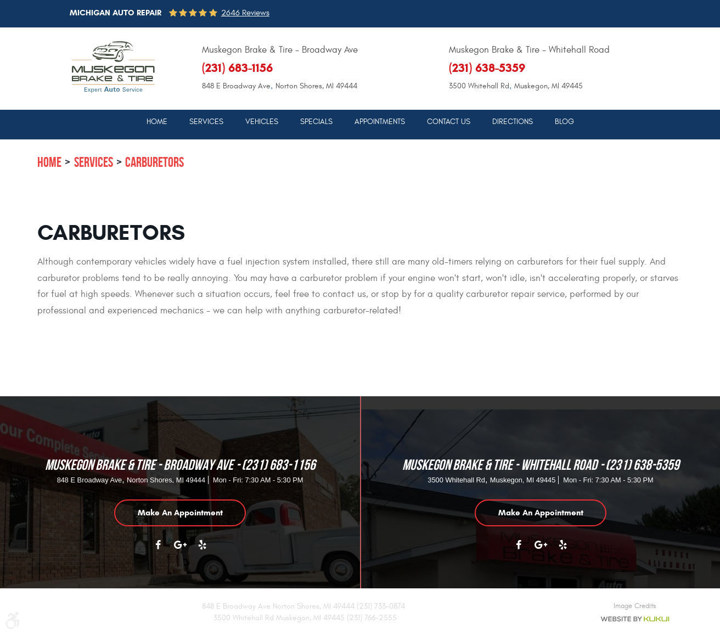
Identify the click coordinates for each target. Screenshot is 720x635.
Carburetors (154, 162)
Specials (316, 121)
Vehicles (261, 121)
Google (180, 550)
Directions (512, 121)
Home (157, 121)
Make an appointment (180, 513)
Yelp (202, 550)
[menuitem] (157, 121)
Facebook (158, 550)
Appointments (380, 121)
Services (206, 121)
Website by (634, 619)
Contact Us (448, 121)
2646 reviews (245, 13)
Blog (564, 121)
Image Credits (635, 606)
